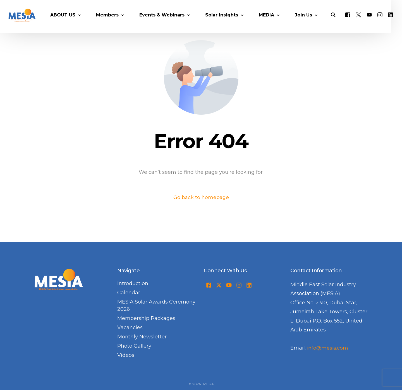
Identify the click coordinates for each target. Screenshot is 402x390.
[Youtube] (376, 21)
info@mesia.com (328, 348)
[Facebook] (355, 21)
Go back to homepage (201, 197)
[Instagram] (387, 21)
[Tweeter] (365, 21)
